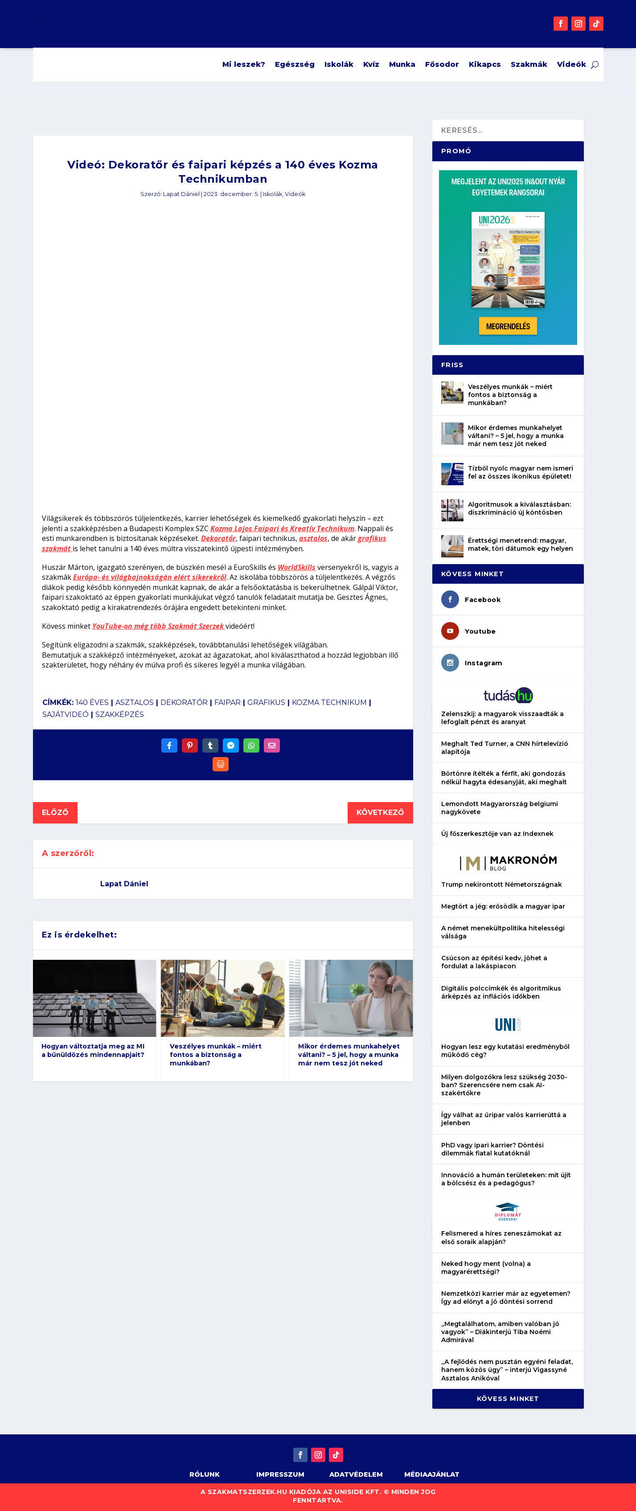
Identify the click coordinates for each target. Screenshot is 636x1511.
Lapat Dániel (181, 194)
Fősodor (442, 64)
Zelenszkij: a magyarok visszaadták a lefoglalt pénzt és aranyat (502, 718)
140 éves (92, 702)
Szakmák (529, 64)
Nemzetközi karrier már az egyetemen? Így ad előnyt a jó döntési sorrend (505, 1298)
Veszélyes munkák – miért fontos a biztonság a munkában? (216, 1054)
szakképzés (119, 714)
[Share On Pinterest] (190, 745)
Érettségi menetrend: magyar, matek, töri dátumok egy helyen (520, 544)
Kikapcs (485, 64)
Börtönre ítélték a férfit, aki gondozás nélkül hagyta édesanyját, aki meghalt (504, 778)
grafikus (266, 702)
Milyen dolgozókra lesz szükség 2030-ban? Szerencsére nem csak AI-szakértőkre (504, 1085)
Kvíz (371, 64)
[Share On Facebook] (169, 745)
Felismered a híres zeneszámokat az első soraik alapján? (501, 1237)
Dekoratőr (218, 538)
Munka (402, 64)
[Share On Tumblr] (210, 745)
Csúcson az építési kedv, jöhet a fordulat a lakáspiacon (494, 962)
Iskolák (338, 64)
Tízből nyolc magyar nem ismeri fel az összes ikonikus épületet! (520, 472)
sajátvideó (65, 714)
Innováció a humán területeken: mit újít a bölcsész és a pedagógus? (506, 1179)
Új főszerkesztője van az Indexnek (497, 834)
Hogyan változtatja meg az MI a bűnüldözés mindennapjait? (92, 1050)
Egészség (295, 64)
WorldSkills (297, 567)
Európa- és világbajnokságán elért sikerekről (149, 577)
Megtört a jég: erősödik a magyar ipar (503, 906)
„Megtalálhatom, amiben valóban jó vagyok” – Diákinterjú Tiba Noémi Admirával (500, 1332)
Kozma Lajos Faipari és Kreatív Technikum (282, 528)
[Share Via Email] (272, 745)
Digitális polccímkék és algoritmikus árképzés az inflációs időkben (501, 992)
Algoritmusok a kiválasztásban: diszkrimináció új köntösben (519, 508)
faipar (227, 702)
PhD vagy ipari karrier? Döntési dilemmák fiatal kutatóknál (492, 1149)
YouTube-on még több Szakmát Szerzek (159, 626)
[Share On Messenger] (231, 745)
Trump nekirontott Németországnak (501, 884)
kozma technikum (329, 702)
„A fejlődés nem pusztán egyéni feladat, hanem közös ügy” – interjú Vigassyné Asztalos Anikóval (507, 1370)
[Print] (221, 764)
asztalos (313, 538)
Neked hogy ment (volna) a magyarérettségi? (486, 1268)
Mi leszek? (243, 64)
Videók (571, 64)
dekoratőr (184, 702)
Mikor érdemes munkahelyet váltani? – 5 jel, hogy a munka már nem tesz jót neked (349, 1054)
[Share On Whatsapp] (251, 745)
